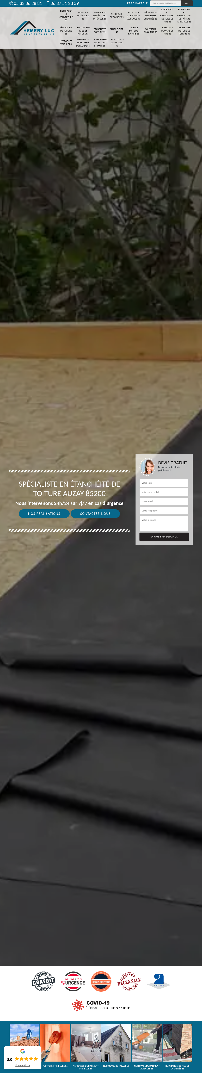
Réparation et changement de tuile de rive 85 (167, 15)
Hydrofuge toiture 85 (66, 43)
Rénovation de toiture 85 (66, 30)
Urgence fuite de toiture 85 (133, 30)
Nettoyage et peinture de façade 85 (83, 42)
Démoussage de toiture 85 (117, 42)
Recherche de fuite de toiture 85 (184, 30)
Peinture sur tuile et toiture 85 (83, 30)
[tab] (101, 536)
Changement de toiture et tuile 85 (100, 42)
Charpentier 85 (116, 31)
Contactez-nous (95, 513)
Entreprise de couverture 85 (66, 16)
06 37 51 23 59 (62, 3)
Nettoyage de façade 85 (116, 16)
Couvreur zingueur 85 (150, 31)
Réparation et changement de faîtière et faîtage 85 (184, 15)
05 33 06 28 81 (25, 3)
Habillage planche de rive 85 (167, 30)
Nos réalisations (44, 513)
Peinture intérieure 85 (83, 15)
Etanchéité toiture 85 (100, 31)
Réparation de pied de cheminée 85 (150, 15)
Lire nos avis (22, 1065)
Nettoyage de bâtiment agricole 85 (133, 15)
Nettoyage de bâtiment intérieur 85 (100, 15)
